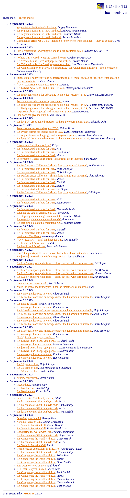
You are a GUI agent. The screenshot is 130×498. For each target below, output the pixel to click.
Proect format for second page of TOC (37, 128)
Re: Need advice (26, 388)
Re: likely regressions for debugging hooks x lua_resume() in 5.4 (52, 94)
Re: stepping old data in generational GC (39, 216)
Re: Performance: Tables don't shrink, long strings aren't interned (52, 165)
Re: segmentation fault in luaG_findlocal (39, 30)
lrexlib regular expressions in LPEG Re (38, 448)
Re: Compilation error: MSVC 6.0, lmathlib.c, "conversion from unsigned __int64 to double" (67, 67)
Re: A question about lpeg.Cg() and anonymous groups (46, 135)
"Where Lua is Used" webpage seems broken (41, 57)
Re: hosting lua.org (27, 303)
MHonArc (29, 493)
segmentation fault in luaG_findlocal (37, 27)
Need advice (23, 384)
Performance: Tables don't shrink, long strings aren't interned (50, 158)
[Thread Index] (26, 17)
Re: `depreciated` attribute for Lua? (36, 148)
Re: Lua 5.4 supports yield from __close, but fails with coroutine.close (55, 263)
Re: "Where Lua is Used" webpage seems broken (43, 61)
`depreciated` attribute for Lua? (34, 145)
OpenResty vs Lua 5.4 (29, 418)
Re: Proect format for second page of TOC (40, 131)
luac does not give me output (32, 114)
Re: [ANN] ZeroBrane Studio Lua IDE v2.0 (40, 87)
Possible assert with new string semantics (39, 101)
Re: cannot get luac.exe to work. (34, 293)
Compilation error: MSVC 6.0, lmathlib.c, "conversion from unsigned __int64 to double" (65, 40)
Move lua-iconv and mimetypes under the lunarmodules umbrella (52, 286)
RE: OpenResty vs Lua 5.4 (31, 465)
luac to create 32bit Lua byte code (35, 398)
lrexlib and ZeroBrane (29, 236)
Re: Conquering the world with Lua (36, 438)
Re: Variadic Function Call (31, 425)
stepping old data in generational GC (37, 212)
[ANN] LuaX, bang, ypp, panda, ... (36, 337)
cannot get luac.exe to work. (32, 283)
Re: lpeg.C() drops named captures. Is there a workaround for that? (53, 121)
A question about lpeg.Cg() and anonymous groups (44, 111)
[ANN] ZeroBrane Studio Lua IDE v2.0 (38, 84)
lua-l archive (116, 13)
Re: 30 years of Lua (27, 364)
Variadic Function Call (29, 421)
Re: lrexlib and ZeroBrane (31, 243)
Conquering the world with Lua (34, 431)
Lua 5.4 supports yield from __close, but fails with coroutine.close (53, 253)
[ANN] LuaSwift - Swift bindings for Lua (39, 239)
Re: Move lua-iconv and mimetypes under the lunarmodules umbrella (54, 297)
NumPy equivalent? (27, 377)
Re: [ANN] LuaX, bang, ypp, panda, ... (38, 340)
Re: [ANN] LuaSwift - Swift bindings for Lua (42, 256)
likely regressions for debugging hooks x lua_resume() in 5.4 (50, 50)
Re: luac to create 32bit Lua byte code (37, 401)
